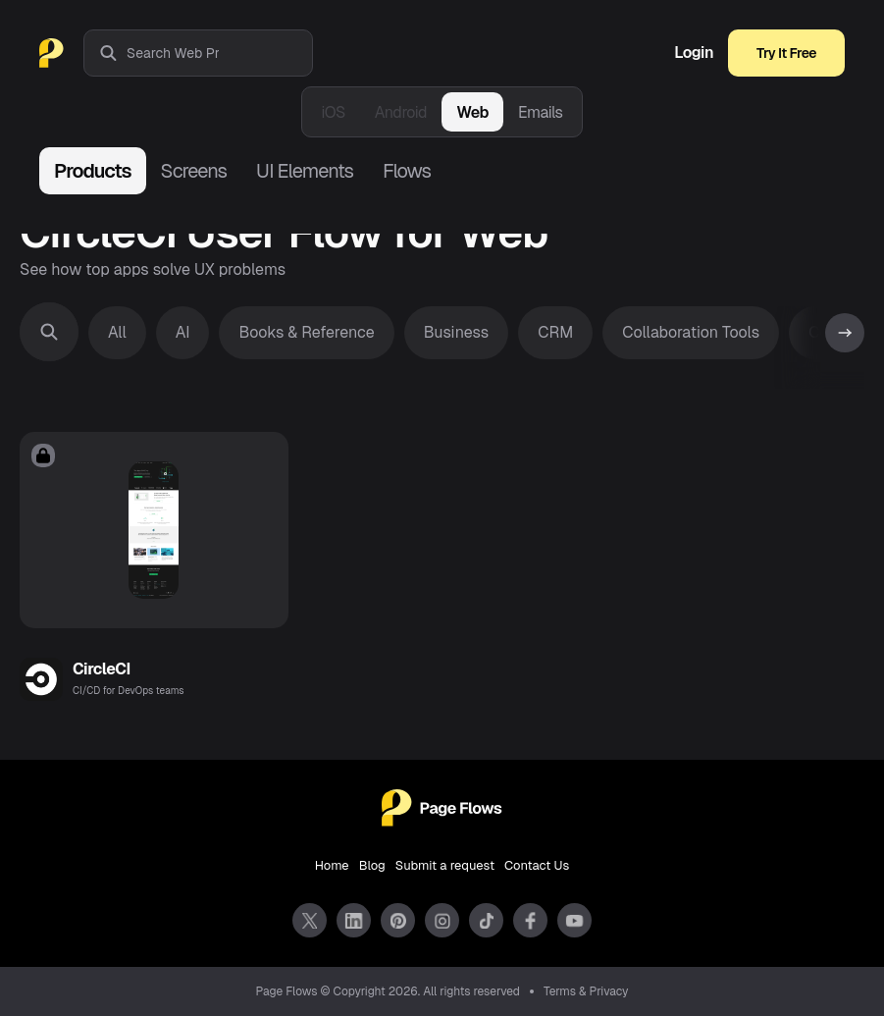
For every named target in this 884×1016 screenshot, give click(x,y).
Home (332, 865)
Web (472, 112)
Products (92, 171)
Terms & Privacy (586, 991)
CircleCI (101, 669)
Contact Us (536, 865)
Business (457, 332)
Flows (407, 171)
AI (183, 332)
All (117, 332)
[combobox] (219, 53)
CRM (555, 332)
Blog (372, 865)
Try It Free (786, 53)
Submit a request (444, 865)
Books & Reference (306, 332)
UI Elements (304, 171)
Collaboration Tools (690, 332)
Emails (540, 112)
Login (693, 53)
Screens (194, 171)
